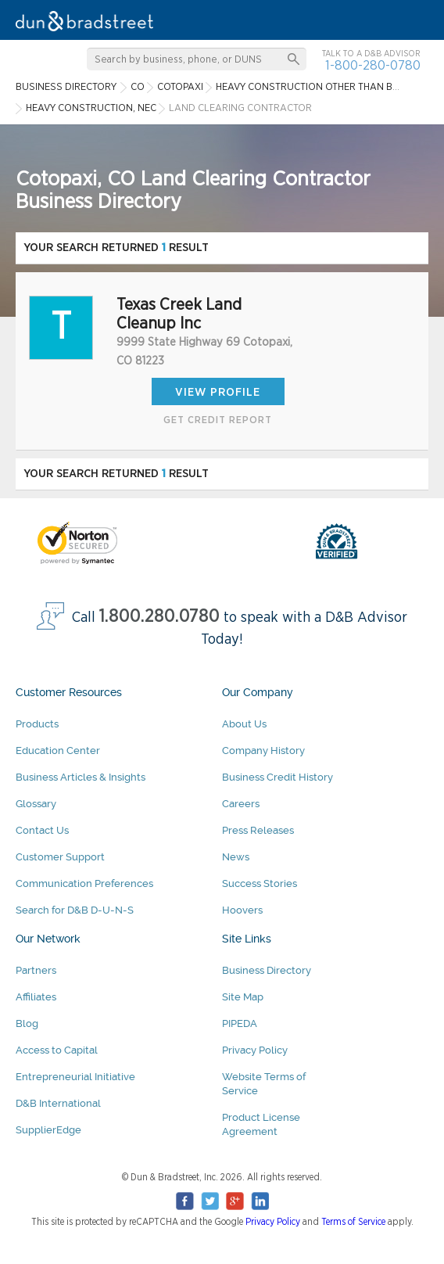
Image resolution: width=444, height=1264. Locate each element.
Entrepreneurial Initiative (75, 1077)
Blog (27, 1023)
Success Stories (259, 883)
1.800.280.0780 (159, 617)
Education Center (58, 750)
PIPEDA (239, 1023)
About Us (244, 724)
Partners (36, 970)
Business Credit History (277, 777)
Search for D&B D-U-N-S (75, 910)
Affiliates (36, 997)
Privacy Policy (255, 1050)
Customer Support (60, 857)
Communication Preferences (84, 883)
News (235, 857)
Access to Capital (57, 1050)
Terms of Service (353, 1221)
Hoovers (242, 910)
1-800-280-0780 (373, 65)
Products (37, 724)
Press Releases (258, 830)
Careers (241, 804)
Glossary (36, 804)
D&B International (58, 1103)
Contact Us (42, 830)
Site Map (242, 997)
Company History (263, 750)
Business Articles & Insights (80, 777)
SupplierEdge (48, 1130)
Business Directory (266, 970)
